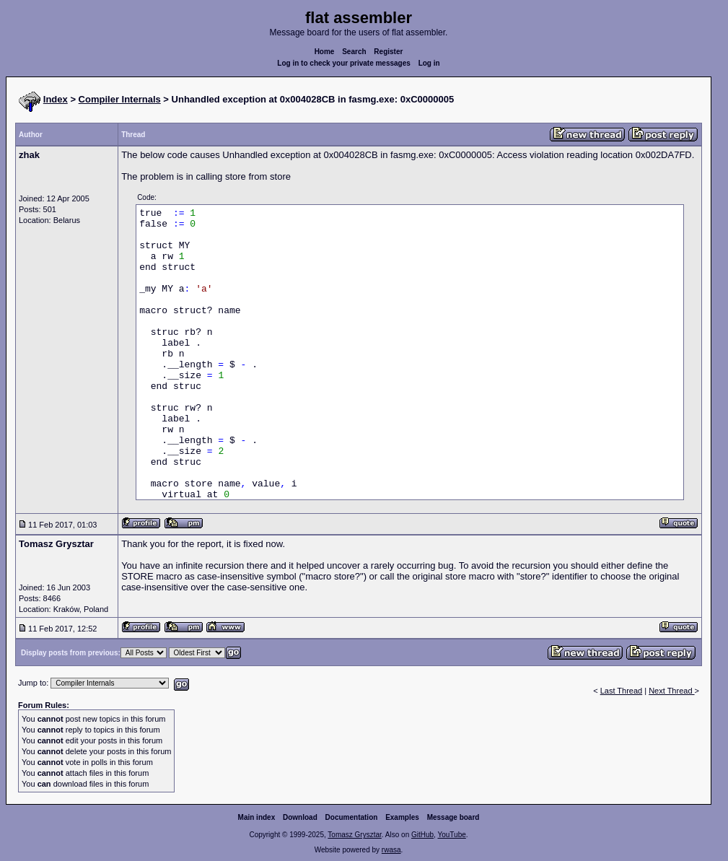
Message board (453, 817)
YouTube (451, 835)
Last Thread (621, 690)
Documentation (351, 817)
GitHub (422, 835)
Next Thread (671, 690)
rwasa (391, 850)
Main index (257, 817)
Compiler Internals (120, 99)
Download (300, 817)
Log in (429, 63)
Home (325, 52)
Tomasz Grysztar (354, 835)
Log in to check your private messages (344, 63)
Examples (402, 817)
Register (388, 52)
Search (354, 52)
